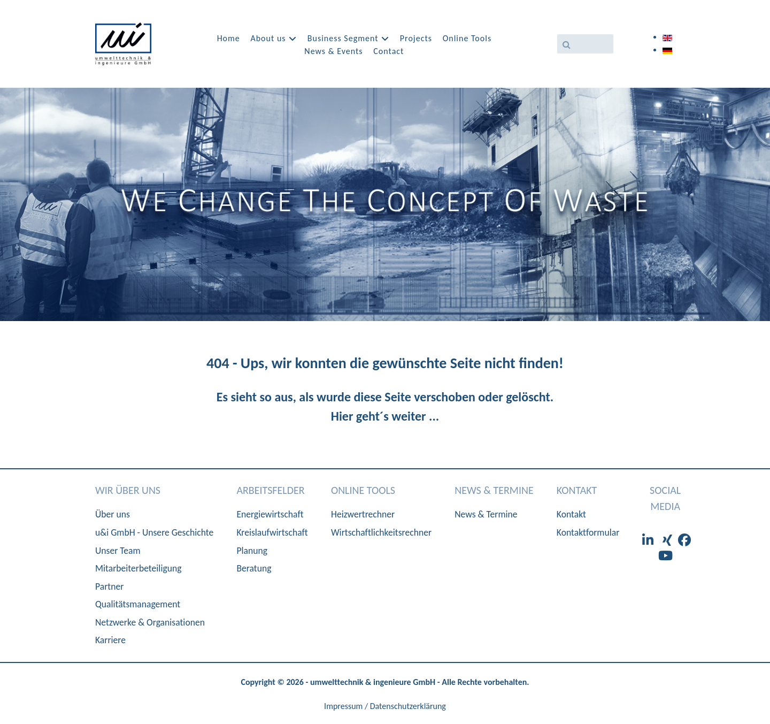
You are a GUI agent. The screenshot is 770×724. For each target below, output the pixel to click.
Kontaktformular (588, 532)
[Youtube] (665, 555)
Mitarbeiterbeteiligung (138, 568)
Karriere (110, 640)
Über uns (112, 514)
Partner (109, 586)
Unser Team (118, 551)
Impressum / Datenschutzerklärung (385, 706)
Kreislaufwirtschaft (271, 532)
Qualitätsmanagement (137, 604)
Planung (251, 551)
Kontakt (571, 514)
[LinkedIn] (649, 540)
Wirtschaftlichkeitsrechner (381, 532)
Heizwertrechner (363, 514)
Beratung (253, 568)
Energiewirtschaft (269, 514)
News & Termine (486, 514)
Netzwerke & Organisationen (150, 622)
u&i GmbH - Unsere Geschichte (154, 532)
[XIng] (668, 540)
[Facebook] (684, 540)
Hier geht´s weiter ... (385, 416)
